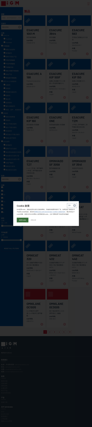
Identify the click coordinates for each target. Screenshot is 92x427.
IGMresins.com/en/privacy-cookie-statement (49, 212)
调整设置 (33, 220)
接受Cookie (22, 220)
